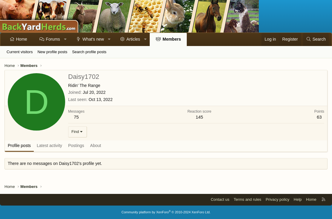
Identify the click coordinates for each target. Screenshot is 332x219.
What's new (93, 39)
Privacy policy (277, 199)
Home (21, 39)
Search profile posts (89, 52)
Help (298, 199)
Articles (133, 39)
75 (76, 117)
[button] (65, 39)
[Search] (316, 39)
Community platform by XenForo (166, 212)
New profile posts (52, 52)
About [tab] (95, 145)
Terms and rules (247, 199)
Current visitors (20, 52)
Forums (53, 39)
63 (319, 117)
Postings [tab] (76, 145)
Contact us (220, 199)
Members (172, 39)
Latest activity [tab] (49, 145)
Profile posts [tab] (19, 145)
